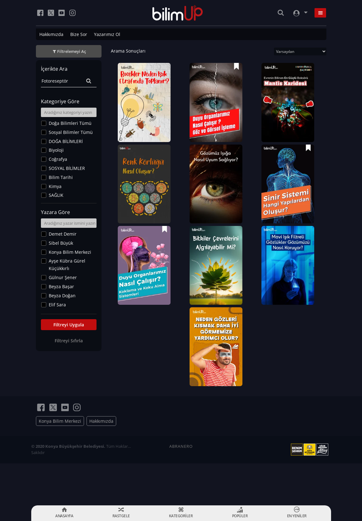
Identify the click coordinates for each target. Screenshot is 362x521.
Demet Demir (63, 234)
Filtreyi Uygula (68, 325)
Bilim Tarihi (61, 177)
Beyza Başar (61, 286)
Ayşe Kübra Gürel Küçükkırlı (67, 264)
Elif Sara (57, 305)
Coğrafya (58, 159)
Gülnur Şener (63, 277)
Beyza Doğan (62, 296)
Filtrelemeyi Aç (71, 51)
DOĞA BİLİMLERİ (66, 141)
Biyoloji (56, 150)
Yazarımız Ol (107, 34)
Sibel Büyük (61, 243)
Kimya (55, 186)
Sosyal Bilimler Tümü (71, 132)
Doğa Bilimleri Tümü (70, 123)
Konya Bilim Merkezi (70, 252)
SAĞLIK (56, 195)
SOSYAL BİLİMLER (67, 168)
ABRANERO (181, 456)
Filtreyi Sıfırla (69, 341)
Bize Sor (78, 34)
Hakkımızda (51, 34)
